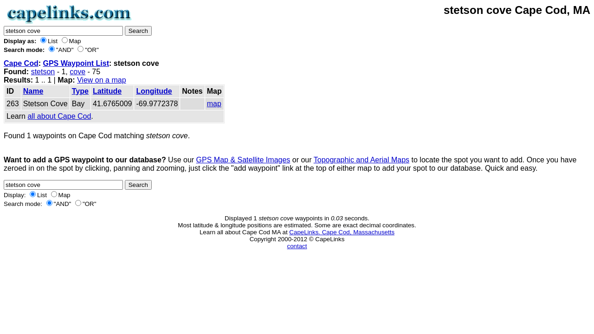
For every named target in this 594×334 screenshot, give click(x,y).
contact (297, 246)
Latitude (107, 91)
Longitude (154, 91)
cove (77, 72)
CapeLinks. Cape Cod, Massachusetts (341, 232)
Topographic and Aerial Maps (361, 160)
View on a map (101, 80)
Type (80, 91)
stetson (43, 72)
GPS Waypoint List (76, 63)
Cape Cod (21, 63)
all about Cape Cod (59, 116)
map (214, 104)
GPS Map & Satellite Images (243, 160)
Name (33, 91)
